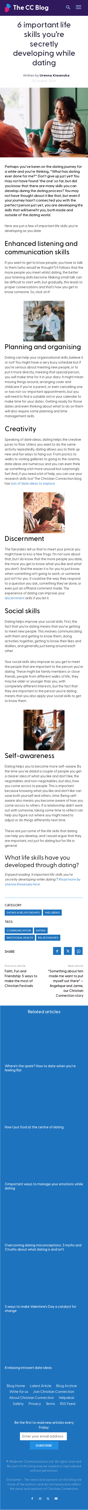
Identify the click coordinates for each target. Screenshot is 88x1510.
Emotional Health (20, 937)
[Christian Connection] (30, 8)
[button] (68, 7)
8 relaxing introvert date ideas (28, 1368)
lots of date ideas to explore (33, 483)
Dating (41, 930)
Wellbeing (52, 913)
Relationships (48, 937)
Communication (19, 930)
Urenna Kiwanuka (54, 75)
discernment (14, 598)
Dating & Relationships (23, 913)
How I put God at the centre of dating (34, 1127)
